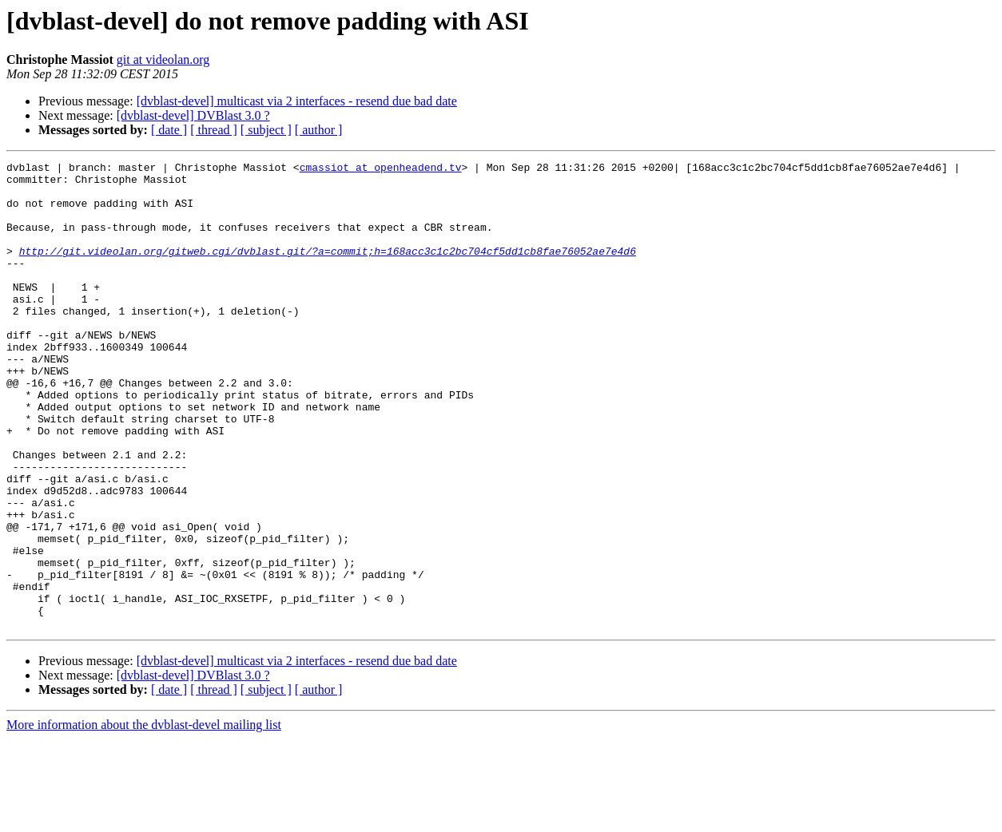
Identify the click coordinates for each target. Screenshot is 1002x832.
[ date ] (169, 130)
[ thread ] (213, 130)
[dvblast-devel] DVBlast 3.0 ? (193, 115)
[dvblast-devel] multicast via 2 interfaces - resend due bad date (297, 101)
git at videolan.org (163, 59)
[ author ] (319, 130)
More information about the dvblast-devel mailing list (143, 818)
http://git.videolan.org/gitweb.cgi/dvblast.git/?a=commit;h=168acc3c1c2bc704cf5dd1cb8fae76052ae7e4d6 (327, 270)
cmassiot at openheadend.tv (381, 169)
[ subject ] (266, 130)
